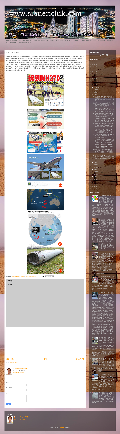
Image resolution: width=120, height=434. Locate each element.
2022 (93, 66)
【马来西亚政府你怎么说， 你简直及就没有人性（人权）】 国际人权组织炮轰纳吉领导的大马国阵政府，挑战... (103, 120)
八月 (95, 94)
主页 (45, 359)
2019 (93, 73)
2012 (93, 184)
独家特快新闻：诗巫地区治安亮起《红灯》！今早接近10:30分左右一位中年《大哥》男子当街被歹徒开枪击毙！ (106, 340)
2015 (93, 83)
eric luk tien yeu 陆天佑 (21, 368)
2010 (93, 188)
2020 (93, 71)
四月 (95, 169)
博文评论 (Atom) (14, 362)
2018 (93, 76)
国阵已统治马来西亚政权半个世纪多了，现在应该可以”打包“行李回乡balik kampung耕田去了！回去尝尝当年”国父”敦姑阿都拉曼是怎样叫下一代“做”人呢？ (106, 396)
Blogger (62, 427)
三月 (95, 171)
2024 (93, 64)
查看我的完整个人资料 (19, 372)
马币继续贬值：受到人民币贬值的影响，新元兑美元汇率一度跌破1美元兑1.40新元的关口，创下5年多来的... (103, 151)
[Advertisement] (45, 343)
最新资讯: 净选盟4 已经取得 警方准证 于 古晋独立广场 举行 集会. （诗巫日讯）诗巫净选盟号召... (103, 115)
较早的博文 (80, 359)
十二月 (96, 85)
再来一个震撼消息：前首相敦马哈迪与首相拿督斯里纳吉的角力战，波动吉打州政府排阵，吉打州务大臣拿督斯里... (103, 98)
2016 (93, 80)
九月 (95, 92)
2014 (93, 179)
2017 (93, 78)
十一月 (96, 87)
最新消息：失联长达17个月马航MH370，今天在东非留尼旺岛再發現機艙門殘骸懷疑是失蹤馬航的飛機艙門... (103, 157)
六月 (95, 164)
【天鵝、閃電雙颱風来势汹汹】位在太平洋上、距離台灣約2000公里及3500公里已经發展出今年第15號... (103, 130)
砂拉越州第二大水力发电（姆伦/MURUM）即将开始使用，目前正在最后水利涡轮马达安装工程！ (106, 246)
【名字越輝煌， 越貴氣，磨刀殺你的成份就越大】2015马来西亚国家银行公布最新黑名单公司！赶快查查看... (103, 141)
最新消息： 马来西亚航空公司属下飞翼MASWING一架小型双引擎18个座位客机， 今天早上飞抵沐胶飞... (103, 104)
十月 (95, 89)
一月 (95, 176)
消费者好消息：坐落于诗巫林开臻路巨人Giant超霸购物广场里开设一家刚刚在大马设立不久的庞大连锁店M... (103, 125)
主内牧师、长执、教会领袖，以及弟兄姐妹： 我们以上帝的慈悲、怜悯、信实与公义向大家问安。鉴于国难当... (103, 110)
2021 (93, 69)
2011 (93, 186)
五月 (95, 167)
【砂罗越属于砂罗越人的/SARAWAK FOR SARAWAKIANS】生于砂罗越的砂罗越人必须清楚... (103, 146)
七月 (95, 162)
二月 (95, 174)
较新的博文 (10, 359)
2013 (93, 181)
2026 (93, 62)
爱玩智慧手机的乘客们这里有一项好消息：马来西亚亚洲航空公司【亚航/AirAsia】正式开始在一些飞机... (103, 136)
